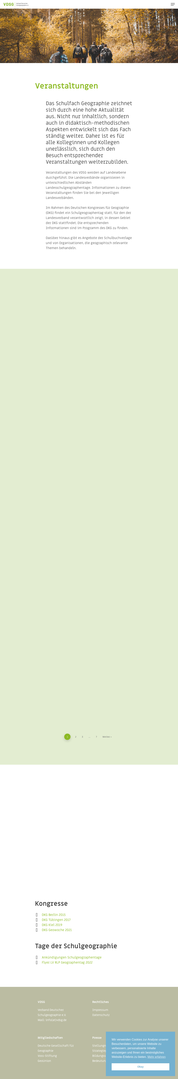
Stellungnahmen (104, 1046)
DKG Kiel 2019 (52, 925)
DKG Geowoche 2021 (57, 930)
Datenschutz (101, 1015)
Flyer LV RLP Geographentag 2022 (67, 962)
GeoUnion (44, 1061)
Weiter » (107, 736)
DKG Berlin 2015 (54, 915)
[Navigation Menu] (173, 4)
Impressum (100, 1010)
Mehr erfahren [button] (157, 1056)
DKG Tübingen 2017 (56, 920)
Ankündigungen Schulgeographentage (72, 957)
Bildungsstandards (105, 1056)
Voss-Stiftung (47, 1056)
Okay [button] (140, 1066)
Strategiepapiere (104, 1051)
